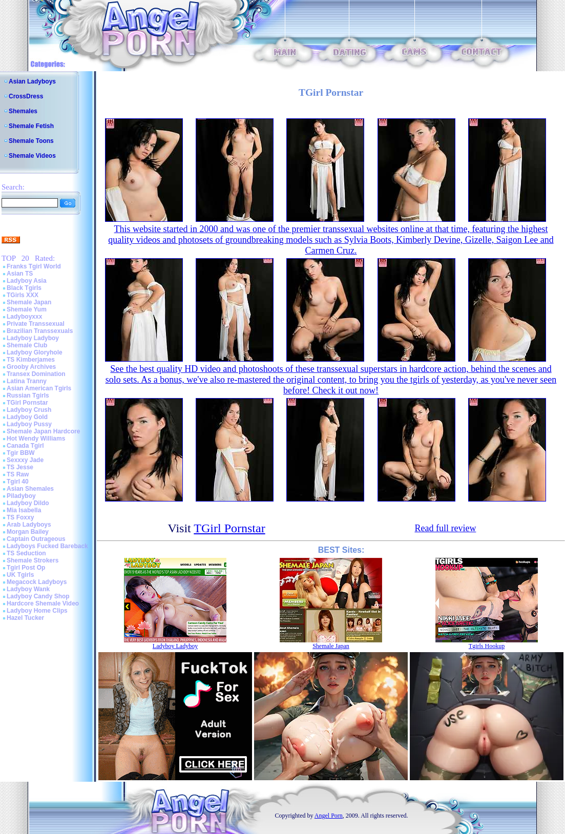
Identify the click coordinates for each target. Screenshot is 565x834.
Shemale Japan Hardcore (43, 431)
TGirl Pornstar (27, 402)
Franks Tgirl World (34, 266)
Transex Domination (36, 374)
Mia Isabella (24, 510)
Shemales (23, 111)
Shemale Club (27, 345)
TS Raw (18, 474)
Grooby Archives (31, 366)
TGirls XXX (22, 295)
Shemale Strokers (32, 560)
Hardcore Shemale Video (43, 603)
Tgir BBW (21, 452)
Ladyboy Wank (28, 589)
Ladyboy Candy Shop (38, 596)
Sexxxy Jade (25, 460)
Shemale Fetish (31, 126)
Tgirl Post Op (26, 567)
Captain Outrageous (36, 539)
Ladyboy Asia (27, 280)
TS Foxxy (20, 517)
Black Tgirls (24, 287)
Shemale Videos (32, 155)
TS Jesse (20, 467)
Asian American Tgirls (39, 388)
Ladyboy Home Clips (37, 610)
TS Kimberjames (31, 359)
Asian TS (20, 273)
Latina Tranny (27, 381)
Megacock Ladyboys (37, 582)
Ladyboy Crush (29, 409)
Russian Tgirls (28, 395)
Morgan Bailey (28, 531)
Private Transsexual (36, 323)
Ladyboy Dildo (28, 503)
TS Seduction (26, 553)
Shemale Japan (29, 302)
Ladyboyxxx (24, 316)
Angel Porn (329, 815)
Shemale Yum (27, 309)
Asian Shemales (30, 488)
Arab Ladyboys (29, 524)
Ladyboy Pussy (29, 424)
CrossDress (26, 96)
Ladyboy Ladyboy (33, 338)
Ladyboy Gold (27, 417)
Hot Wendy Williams (36, 438)
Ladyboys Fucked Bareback (47, 546)
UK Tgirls (20, 574)
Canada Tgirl (25, 445)
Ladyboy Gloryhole (34, 352)
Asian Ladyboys (32, 81)
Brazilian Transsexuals (40, 331)
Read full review (445, 528)
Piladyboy (21, 495)
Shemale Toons (31, 140)
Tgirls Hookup (487, 646)
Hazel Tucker (25, 617)
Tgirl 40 (18, 481)
